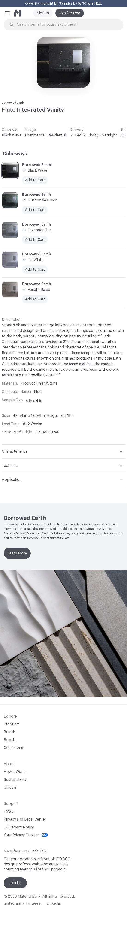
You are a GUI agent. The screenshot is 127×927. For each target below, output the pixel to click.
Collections (13, 748)
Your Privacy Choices (26, 835)
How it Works (15, 772)
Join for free (69, 13)
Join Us (15, 883)
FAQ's (8, 811)
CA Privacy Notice (19, 827)
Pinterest (34, 903)
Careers (10, 787)
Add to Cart (35, 180)
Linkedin (54, 903)
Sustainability (15, 780)
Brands (10, 732)
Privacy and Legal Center (25, 819)
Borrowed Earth (13, 102)
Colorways (15, 153)
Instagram (12, 903)
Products (12, 724)
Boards (10, 740)
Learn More (17, 553)
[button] (7, 13)
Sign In (43, 13)
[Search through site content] (66, 24)
